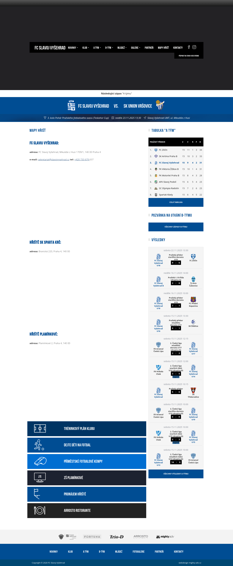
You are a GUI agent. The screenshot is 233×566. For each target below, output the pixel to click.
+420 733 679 (82, 159)
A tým (97, 47)
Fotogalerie (138, 551)
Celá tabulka (175, 202)
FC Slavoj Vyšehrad (50, 47)
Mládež (122, 47)
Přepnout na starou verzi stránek (189, 56)
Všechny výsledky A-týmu (175, 474)
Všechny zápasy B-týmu (175, 227)
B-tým (109, 47)
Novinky (73, 47)
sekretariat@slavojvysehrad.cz (53, 159)
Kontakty (178, 47)
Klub (85, 47)
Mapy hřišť (163, 47)
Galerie (135, 47)
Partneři (149, 47)
